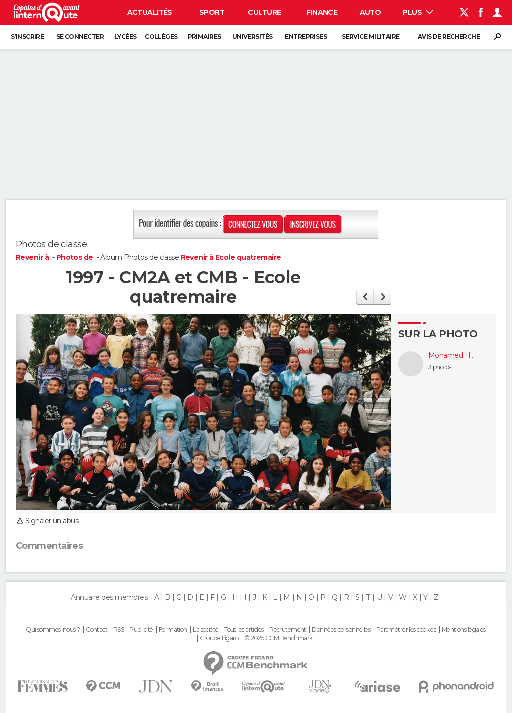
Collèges (161, 36)
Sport (212, 12)
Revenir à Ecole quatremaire (231, 257)
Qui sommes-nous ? (53, 630)
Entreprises (306, 36)
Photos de (75, 257)
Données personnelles (341, 630)
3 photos (440, 367)
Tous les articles (244, 630)
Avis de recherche (449, 36)
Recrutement (288, 630)
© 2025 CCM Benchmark (278, 638)
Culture (264, 12)
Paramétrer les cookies (406, 630)
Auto (371, 12)
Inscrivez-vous (313, 224)
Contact (97, 630)
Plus (418, 12)
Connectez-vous (253, 224)
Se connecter (80, 36)
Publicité (141, 630)
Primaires (205, 36)
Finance (322, 12)
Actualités (150, 12)
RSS (119, 630)
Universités (252, 36)
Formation (173, 630)
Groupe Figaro (219, 638)
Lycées (125, 36)
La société (205, 630)
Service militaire (371, 36)
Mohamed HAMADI (453, 356)
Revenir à (33, 257)
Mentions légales (464, 630)
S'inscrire (27, 36)
